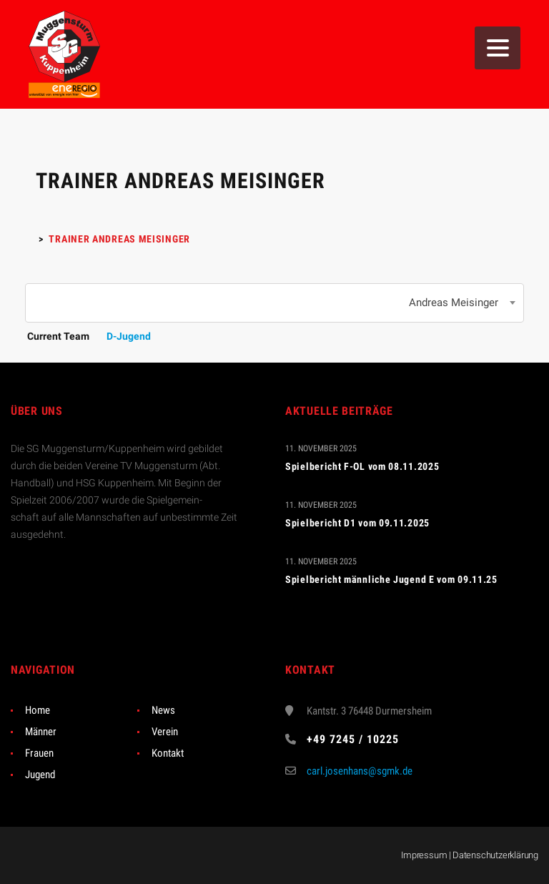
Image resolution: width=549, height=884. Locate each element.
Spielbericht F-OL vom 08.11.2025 (362, 466)
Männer (40, 731)
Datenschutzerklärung (495, 855)
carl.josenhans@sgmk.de (359, 771)
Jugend (40, 774)
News (163, 710)
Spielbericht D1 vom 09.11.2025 (357, 523)
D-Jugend (129, 336)
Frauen (39, 753)
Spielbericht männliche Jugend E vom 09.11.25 (391, 579)
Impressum (424, 855)
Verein (165, 731)
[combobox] (274, 303)
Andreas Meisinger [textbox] (453, 302)
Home (37, 710)
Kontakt (168, 753)
